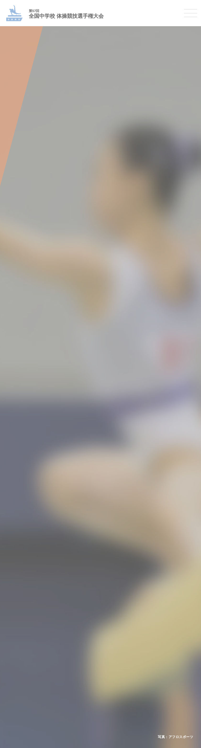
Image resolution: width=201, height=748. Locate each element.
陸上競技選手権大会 (25, 582)
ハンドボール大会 (23, 609)
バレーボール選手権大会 (28, 636)
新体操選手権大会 (23, 629)
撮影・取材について (25, 560)
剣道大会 (17, 677)
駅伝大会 (17, 690)
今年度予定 (18, 540)
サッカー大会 (20, 602)
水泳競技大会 (20, 589)
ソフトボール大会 (23, 663)
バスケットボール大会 (27, 595)
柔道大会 (17, 670)
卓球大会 (17, 650)
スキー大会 (18, 697)
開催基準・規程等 (23, 547)
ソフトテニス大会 (23, 643)
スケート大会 (20, 704)
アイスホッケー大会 (25, 711)
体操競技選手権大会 (25, 622)
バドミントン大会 (23, 656)
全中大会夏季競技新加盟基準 (32, 554)
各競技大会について (25, 571)
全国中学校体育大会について (32, 529)
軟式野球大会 (20, 616)
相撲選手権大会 (22, 683)
